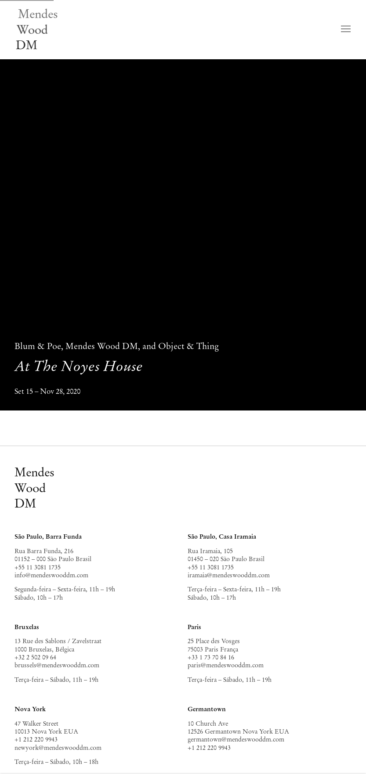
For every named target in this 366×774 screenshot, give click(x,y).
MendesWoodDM (34, 488)
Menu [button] (345, 29)
